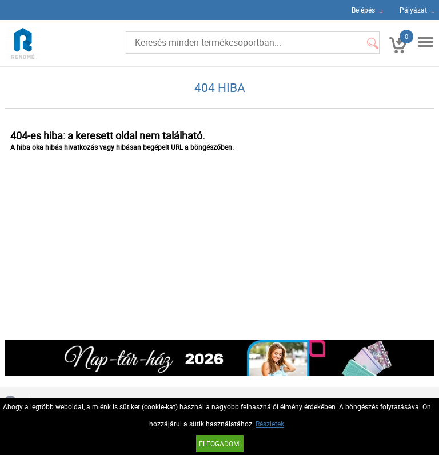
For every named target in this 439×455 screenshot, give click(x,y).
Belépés (363, 9)
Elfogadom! (220, 443)
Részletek (270, 423)
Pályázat (413, 9)
